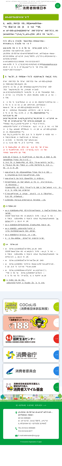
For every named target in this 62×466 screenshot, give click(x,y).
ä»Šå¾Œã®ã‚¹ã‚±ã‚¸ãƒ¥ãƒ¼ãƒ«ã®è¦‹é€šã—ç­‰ (25, 200)
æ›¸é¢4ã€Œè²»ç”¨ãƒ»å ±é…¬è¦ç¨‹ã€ (21, 235)
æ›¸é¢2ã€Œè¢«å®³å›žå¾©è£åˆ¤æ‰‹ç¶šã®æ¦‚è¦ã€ (28, 225)
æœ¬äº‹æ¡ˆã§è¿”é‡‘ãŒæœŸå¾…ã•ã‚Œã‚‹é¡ (25, 178)
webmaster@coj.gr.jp (32, 435)
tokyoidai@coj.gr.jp (50, 64)
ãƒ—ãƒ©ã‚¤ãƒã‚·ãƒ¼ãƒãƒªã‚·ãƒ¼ (29, 405)
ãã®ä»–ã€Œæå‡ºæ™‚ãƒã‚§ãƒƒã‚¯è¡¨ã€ (25, 238)
